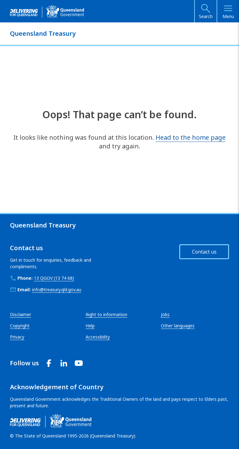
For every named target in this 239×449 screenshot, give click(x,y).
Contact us (204, 251)
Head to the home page (191, 137)
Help (90, 326)
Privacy (17, 337)
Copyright (20, 326)
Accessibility (98, 337)
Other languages (177, 326)
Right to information (106, 314)
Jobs (165, 314)
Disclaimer (20, 314)
